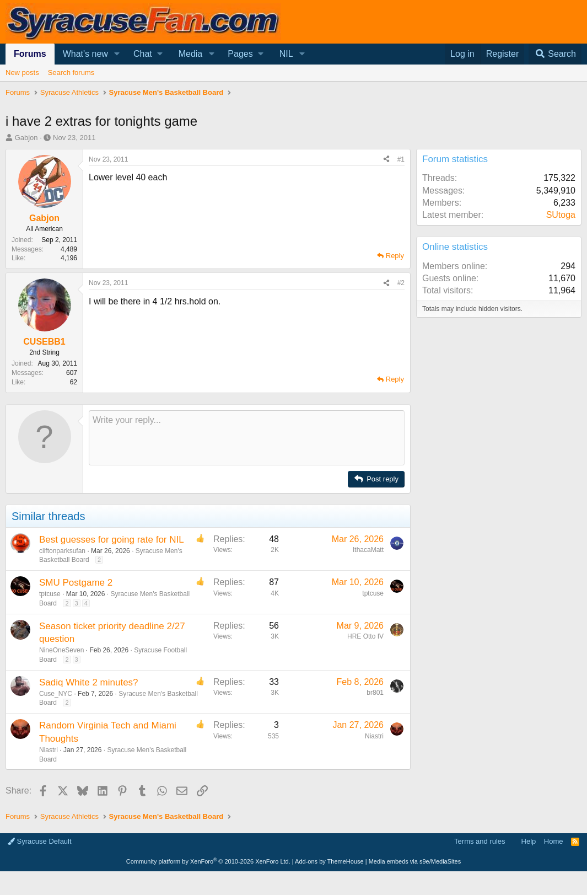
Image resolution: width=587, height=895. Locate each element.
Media (191, 53)
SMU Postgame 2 (75, 582)
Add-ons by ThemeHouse (329, 861)
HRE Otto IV (365, 636)
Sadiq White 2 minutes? (88, 682)
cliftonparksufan (62, 551)
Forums (30, 53)
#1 (401, 159)
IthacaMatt (368, 550)
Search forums (71, 72)
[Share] (386, 159)
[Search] (555, 54)
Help (528, 841)
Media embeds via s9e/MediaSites (415, 861)
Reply (395, 255)
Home (553, 841)
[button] (117, 54)
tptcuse (50, 594)
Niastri (48, 750)
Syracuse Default (40, 841)
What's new (85, 53)
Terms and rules (479, 841)
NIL (286, 53)
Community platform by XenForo (208, 861)
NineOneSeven (61, 650)
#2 (401, 283)
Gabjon (26, 137)
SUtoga (560, 214)
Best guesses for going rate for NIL (111, 539)
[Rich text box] (247, 437)
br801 (375, 692)
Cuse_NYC (55, 694)
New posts (22, 72)
